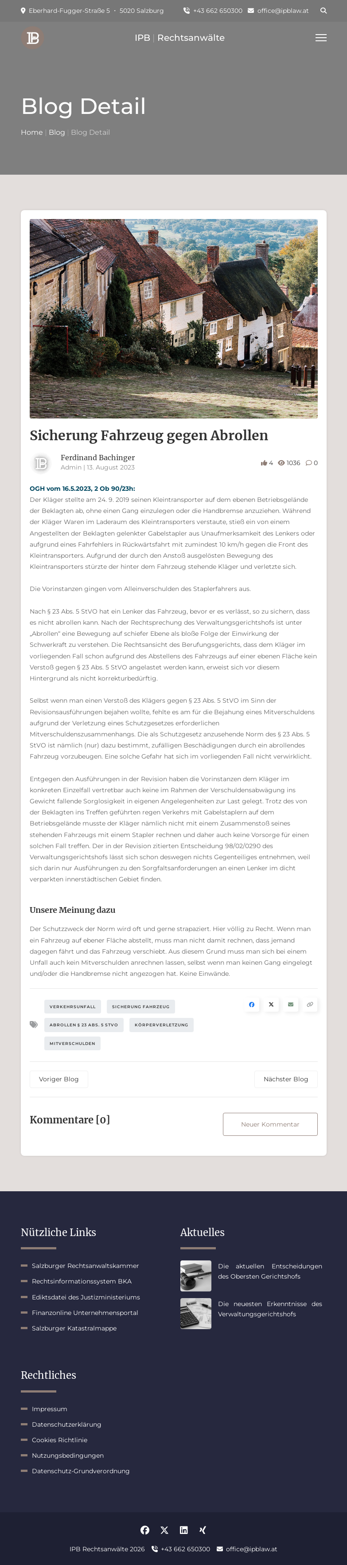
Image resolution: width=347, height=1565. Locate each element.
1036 (290, 463)
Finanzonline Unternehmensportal (85, 1313)
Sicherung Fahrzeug (141, 1006)
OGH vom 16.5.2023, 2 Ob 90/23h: (82, 489)
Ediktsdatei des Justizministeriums (86, 1297)
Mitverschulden (72, 1043)
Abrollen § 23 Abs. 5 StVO (84, 1024)
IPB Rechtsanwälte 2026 (107, 1549)
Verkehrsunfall (73, 1006)
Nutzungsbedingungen (68, 1455)
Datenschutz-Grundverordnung (81, 1471)
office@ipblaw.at (278, 11)
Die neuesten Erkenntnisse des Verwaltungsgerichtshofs (270, 1309)
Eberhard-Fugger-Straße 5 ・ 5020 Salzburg (92, 11)
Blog (57, 132)
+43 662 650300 (212, 11)
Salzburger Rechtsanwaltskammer (85, 1266)
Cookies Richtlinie (59, 1440)
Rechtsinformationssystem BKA (82, 1281)
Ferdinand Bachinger (98, 457)
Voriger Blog (59, 1079)
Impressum (49, 1409)
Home (32, 132)
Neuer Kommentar (270, 1124)
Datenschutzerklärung (66, 1424)
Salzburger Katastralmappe (74, 1328)
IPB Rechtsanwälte (180, 37)
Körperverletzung (161, 1024)
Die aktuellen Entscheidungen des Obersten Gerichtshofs (270, 1271)
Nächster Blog (286, 1079)
